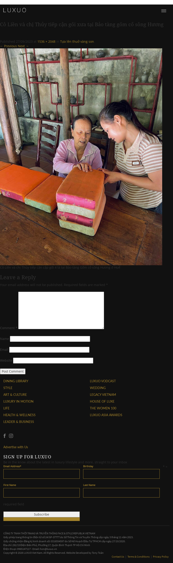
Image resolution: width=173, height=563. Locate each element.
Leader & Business (18, 422)
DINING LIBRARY (15, 381)
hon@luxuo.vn (48, 549)
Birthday (88, 466)
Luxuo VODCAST (103, 381)
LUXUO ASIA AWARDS (106, 415)
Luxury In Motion (18, 401)
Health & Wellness (19, 415)
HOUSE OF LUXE (102, 401)
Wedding (98, 388)
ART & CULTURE (15, 394)
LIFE (6, 408)
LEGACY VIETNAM (103, 394)
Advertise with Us (15, 447)
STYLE (7, 388)
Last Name (89, 485)
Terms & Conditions (139, 556)
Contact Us (118, 556)
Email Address (12, 466)
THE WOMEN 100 (103, 408)
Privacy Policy (161, 556)
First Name (9, 485)
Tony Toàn (98, 552)
